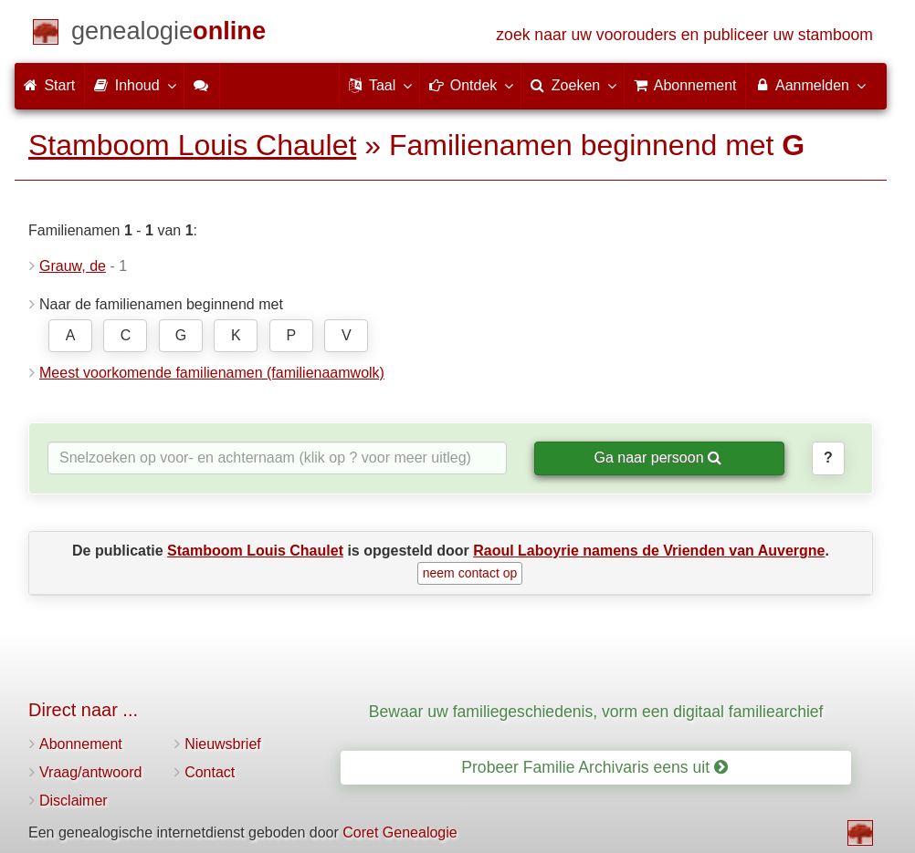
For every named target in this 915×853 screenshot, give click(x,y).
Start (49, 85)
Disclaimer (73, 800)
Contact (209, 772)
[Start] (168, 34)
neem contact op (470, 573)
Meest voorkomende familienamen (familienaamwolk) (211, 372)
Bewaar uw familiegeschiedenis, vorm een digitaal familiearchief (596, 711)
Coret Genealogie (399, 832)
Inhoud (134, 85)
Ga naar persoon (657, 457)
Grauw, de (72, 266)
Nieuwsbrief (222, 744)
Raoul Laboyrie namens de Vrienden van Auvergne (649, 550)
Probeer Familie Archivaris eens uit (594, 767)
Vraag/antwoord (90, 772)
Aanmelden (809, 85)
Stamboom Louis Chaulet (192, 145)
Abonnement (80, 744)
